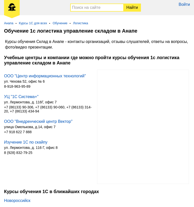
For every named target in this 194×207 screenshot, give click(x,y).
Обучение (60, 23)
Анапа (8, 23)
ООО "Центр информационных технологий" (45, 76)
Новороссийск (17, 200)
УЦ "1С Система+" (21, 97)
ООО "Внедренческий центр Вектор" (38, 121)
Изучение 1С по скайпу (25, 142)
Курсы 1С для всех (33, 23)
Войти (184, 4)
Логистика (80, 23)
